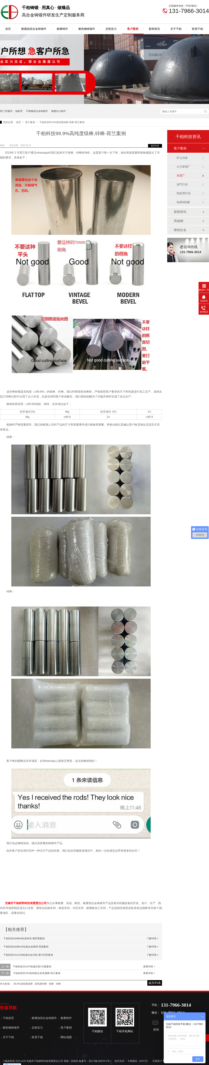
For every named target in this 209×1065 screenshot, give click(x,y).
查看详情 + (149, 966)
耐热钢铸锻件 (86, 28)
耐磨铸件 (62, 28)
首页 (8, 28)
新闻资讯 (154, 28)
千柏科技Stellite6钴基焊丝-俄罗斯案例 (24, 938)
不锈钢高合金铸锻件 (37, 111)
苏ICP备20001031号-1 (100, 1061)
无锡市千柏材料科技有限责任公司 (26, 903)
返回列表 (155, 146)
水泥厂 (181, 175)
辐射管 (19, 111)
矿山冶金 (182, 157)
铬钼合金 (180, 230)
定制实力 (111, 28)
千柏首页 (8, 1018)
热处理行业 (184, 193)
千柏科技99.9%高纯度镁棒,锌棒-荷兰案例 (61, 122)
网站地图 (66, 1037)
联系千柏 (197, 28)
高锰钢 (178, 221)
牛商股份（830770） (138, 1061)
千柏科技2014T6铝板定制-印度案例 (32, 966)
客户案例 (132, 28)
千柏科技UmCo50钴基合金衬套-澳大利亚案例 (28, 954)
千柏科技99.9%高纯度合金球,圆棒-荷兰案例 (36, 973)
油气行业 (182, 184)
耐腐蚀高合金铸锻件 (33, 28)
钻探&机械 (183, 202)
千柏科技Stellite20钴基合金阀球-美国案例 (25, 946)
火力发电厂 (184, 166)
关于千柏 (175, 28)
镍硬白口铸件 (58, 111)
